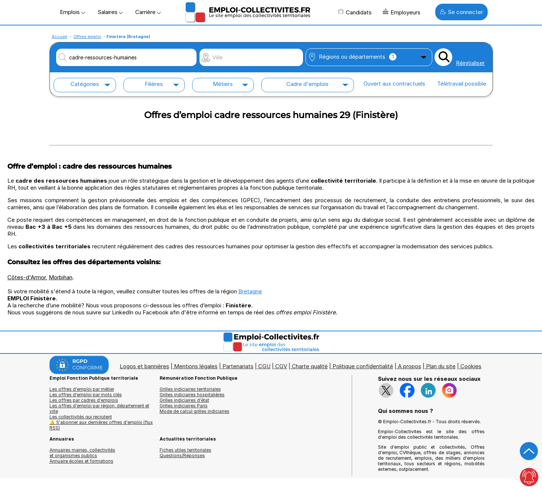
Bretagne (250, 291)
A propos (409, 366)
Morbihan (60, 277)
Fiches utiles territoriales (185, 450)
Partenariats (237, 366)
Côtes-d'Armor (26, 277)
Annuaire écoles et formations (81, 461)
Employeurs (401, 12)
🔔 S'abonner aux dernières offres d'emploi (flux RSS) (101, 425)
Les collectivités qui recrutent (81, 417)
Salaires (110, 11)
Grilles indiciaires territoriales (190, 389)
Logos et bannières (144, 366)
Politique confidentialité (363, 366)
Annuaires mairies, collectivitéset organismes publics (82, 452)
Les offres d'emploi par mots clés (86, 394)
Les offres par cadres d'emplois (84, 400)
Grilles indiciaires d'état (184, 400)
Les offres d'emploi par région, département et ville (99, 408)
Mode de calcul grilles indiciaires (194, 411)
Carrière (148, 11)
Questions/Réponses (182, 455)
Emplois (72, 11)
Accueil (59, 36)
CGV (281, 366)
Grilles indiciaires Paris (184, 405)
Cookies (470, 366)
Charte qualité (310, 366)
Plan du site (441, 366)
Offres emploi (87, 36)
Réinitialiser (470, 62)
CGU (264, 366)
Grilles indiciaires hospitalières (192, 394)
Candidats (355, 12)
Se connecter (461, 11)
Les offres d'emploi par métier (82, 389)
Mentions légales (196, 366)
